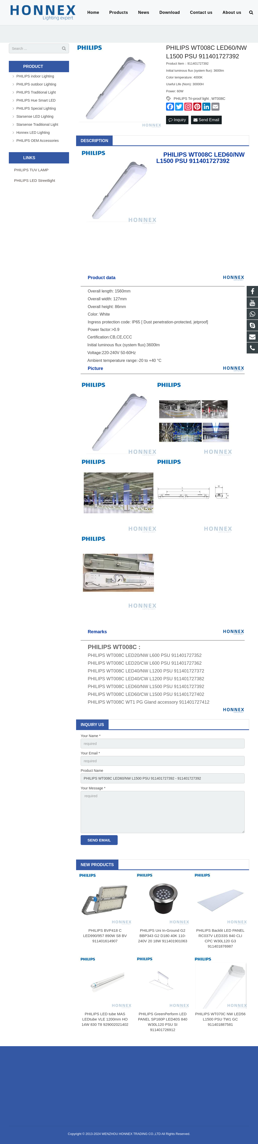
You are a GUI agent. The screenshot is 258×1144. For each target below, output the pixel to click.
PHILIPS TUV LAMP (31, 170)
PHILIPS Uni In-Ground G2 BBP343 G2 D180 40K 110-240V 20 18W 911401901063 (162, 935)
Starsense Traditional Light (37, 124)
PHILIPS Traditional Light (36, 92)
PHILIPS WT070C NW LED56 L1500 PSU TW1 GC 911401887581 (220, 1019)
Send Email (206, 120)
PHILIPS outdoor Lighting (36, 84)
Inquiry (177, 120)
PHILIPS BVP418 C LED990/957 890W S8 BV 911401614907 (105, 935)
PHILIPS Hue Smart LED (36, 100)
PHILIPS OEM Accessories (37, 141)
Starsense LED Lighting (34, 116)
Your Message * (93, 788)
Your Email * (90, 753)
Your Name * (91, 736)
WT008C (218, 99)
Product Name (92, 771)
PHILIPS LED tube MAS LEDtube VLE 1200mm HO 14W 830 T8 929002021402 (105, 1019)
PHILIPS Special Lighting (36, 108)
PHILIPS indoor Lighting (35, 76)
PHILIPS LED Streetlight (34, 180)
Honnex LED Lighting (33, 133)
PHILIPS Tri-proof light (191, 99)
